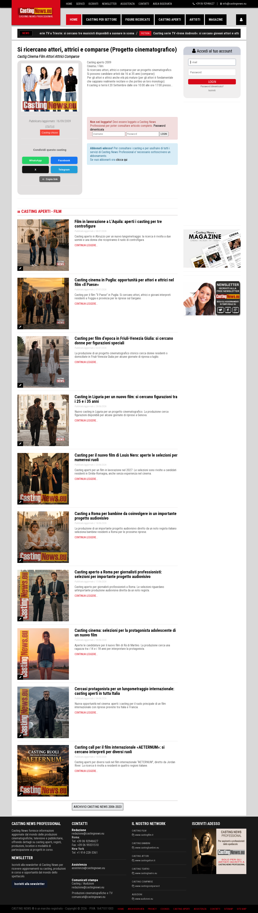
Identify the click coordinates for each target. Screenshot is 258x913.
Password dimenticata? (212, 86)
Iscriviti (93, 3)
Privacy (152, 908)
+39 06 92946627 (205, 3)
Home (69, 3)
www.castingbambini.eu (147, 847)
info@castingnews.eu (234, 3)
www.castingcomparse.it (147, 886)
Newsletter (109, 3)
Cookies (164, 908)
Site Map (241, 908)
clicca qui (121, 159)
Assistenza (127, 3)
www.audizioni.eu (144, 898)
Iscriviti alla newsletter (29, 884)
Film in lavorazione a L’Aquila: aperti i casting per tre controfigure (118, 223)
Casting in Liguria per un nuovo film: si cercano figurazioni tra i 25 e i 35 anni (126, 399)
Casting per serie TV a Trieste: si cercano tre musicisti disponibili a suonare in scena (83, 33)
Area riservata (136, 908)
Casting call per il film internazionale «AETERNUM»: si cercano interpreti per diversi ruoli (119, 749)
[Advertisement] (125, 98)
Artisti (194, 19)
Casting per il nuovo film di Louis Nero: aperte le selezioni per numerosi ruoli (126, 457)
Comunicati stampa (85, 880)
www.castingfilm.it (144, 834)
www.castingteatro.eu (146, 873)
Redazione (79, 830)
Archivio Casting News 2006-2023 (98, 807)
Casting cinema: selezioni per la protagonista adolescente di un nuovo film (125, 632)
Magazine (216, 19)
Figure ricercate (137, 19)
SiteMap (228, 908)
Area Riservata (162, 3)
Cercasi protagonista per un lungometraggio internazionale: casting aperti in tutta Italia (124, 691)
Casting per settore (101, 19)
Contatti (144, 3)
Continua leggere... (86, 245)
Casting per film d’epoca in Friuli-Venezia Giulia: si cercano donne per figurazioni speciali (124, 340)
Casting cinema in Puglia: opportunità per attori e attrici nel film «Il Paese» (124, 282)
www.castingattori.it (145, 860)
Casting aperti (170, 19)
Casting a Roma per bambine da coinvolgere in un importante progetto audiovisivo (126, 516)
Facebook (64, 160)
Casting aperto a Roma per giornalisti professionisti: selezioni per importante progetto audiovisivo (118, 574)
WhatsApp (35, 160)
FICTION (151, 33)
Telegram (64, 169)
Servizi (80, 3)
